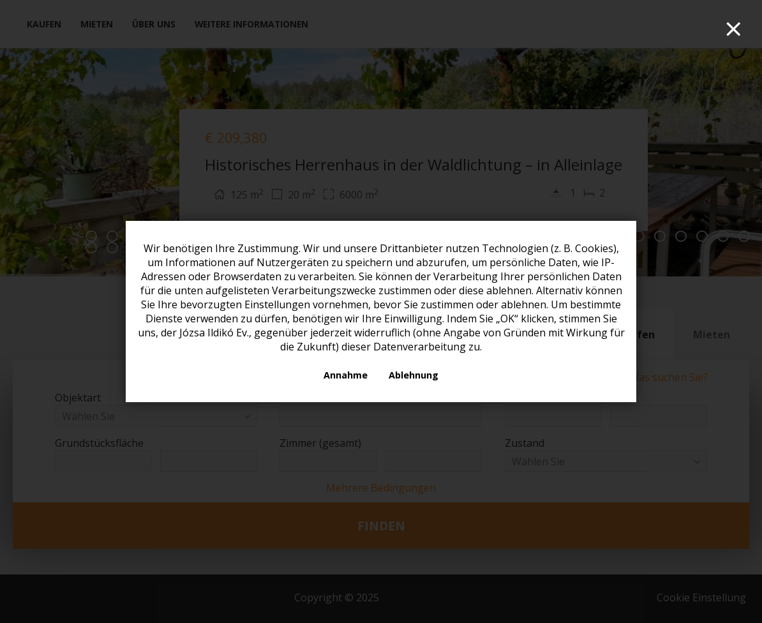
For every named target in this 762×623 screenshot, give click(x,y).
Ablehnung (413, 375)
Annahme (346, 375)
